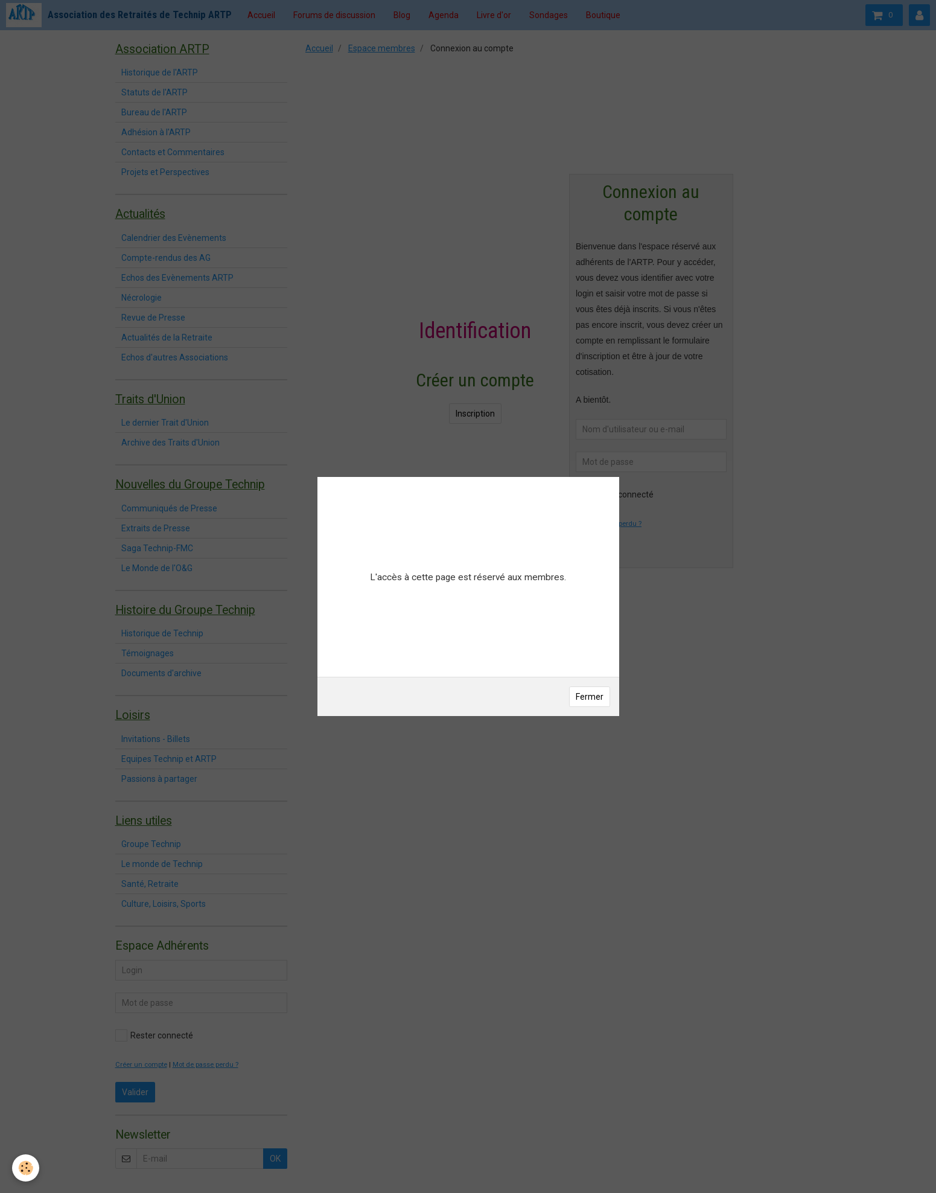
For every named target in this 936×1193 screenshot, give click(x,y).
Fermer (589, 697)
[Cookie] (25, 1168)
